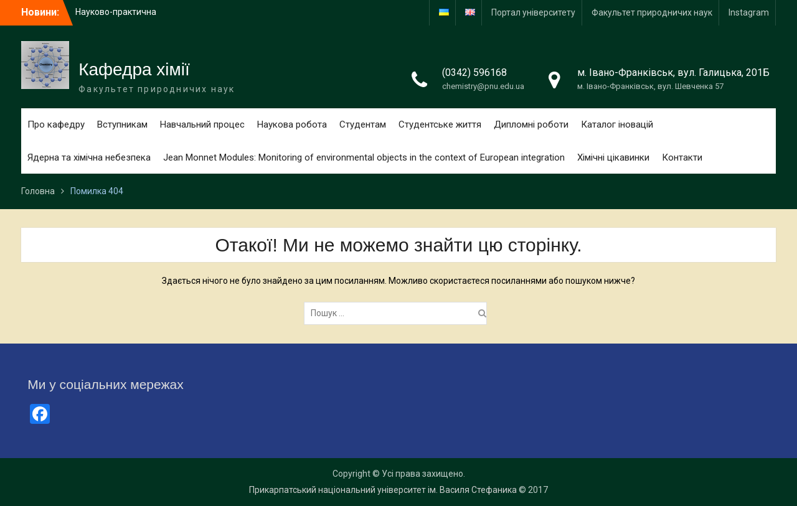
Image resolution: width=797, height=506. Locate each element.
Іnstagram (749, 12)
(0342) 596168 (474, 72)
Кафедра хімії (134, 69)
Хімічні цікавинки (613, 157)
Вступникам (122, 124)
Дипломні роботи (531, 124)
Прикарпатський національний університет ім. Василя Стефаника (383, 490)
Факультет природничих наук (652, 12)
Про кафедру (56, 124)
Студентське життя (439, 124)
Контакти (682, 157)
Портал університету (533, 12)
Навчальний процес (202, 124)
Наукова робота (292, 124)
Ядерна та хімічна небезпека (89, 157)
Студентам (362, 124)
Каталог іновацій (617, 124)
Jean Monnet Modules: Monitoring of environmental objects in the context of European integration (364, 157)
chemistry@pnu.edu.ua (483, 86)
